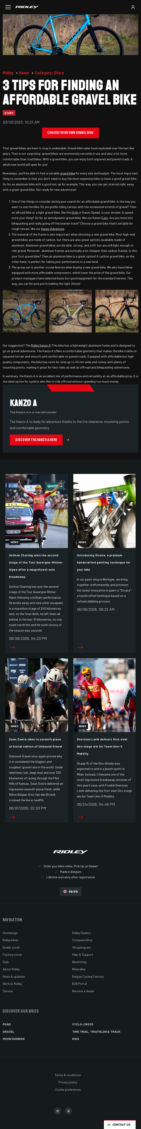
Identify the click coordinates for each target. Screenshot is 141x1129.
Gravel (8, 1031)
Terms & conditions (68, 1075)
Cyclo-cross (82, 1024)
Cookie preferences (68, 1089)
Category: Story (49, 72)
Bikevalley (78, 969)
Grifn (75, 212)
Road (7, 1024)
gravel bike (67, 173)
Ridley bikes (10, 940)
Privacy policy (68, 1082)
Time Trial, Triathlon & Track (96, 1031)
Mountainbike (14, 1039)
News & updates (14, 976)
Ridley (8, 72)
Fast (104, 218)
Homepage (10, 933)
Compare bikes (82, 940)
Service (8, 991)
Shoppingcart (81, 947)
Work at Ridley (12, 983)
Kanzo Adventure (52, 229)
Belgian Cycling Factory (88, 976)
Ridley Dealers (81, 933)
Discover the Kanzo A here (44, 440)
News (24, 72)
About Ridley (11, 969)
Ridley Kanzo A (41, 345)
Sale (6, 962)
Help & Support (82, 954)
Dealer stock (11, 947)
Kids (75, 1039)
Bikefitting (79, 962)
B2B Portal (79, 983)
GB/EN (70, 891)
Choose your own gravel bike (70, 132)
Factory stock (12, 954)
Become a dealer (83, 991)
